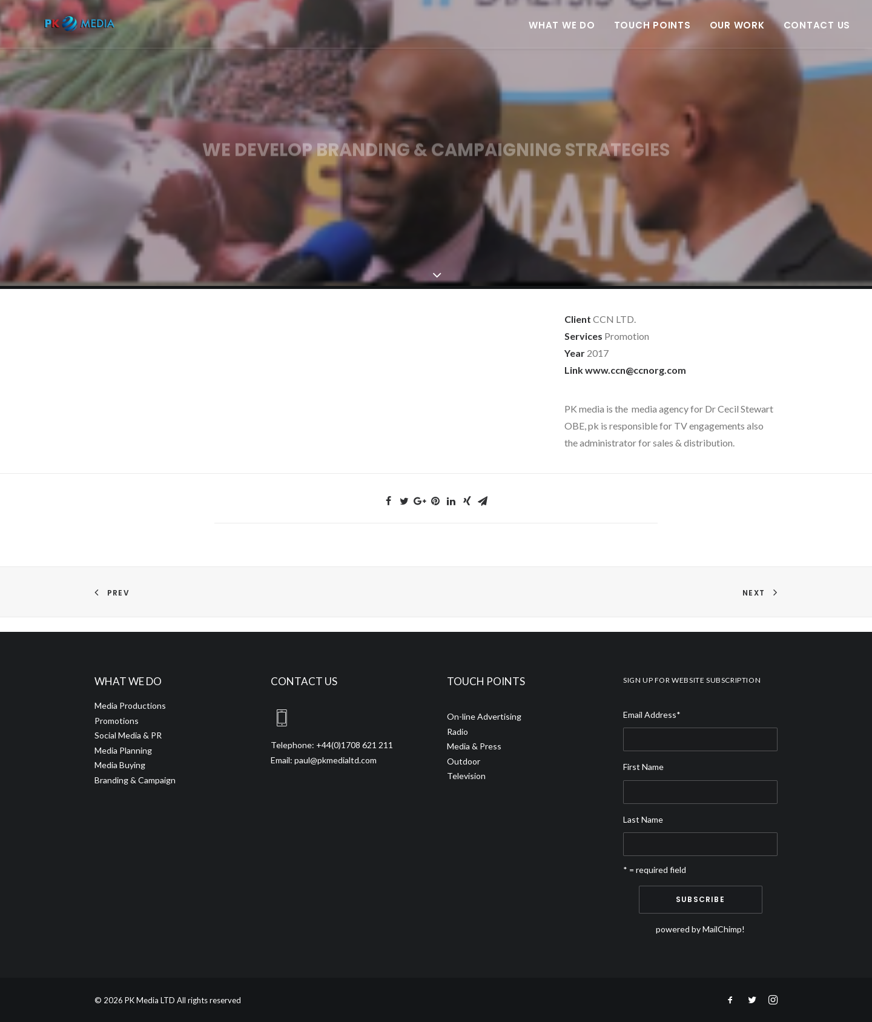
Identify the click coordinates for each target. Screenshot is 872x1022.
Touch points (652, 33)
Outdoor (463, 761)
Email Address (652, 714)
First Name (643, 767)
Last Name (643, 819)
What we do (562, 33)
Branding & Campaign (135, 780)
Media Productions (130, 705)
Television (466, 776)
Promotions (116, 720)
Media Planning (123, 750)
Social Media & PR (128, 735)
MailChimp (722, 929)
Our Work (737, 33)
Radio (457, 731)
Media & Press (474, 746)
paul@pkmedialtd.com (335, 760)
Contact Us (817, 33)
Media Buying (119, 765)
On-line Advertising (484, 716)
